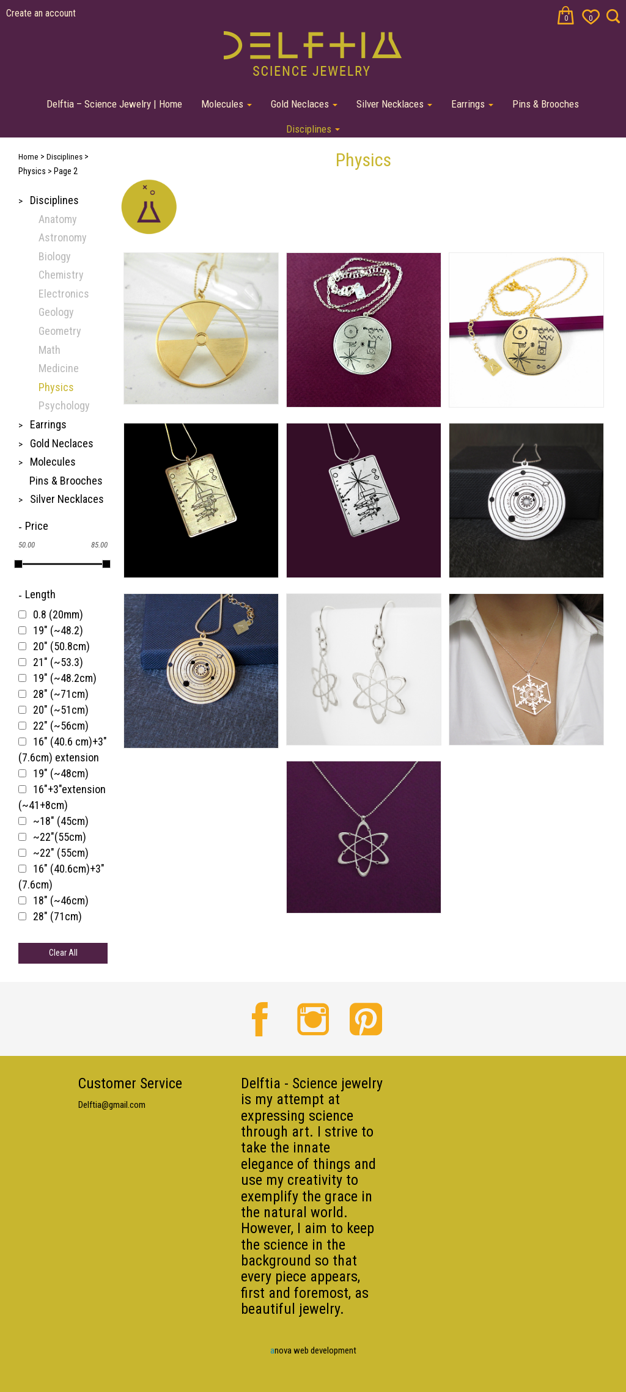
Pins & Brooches (545, 104)
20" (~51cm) (61, 709)
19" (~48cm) (61, 773)
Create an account (41, 13)
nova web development (313, 1350)
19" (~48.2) (58, 630)
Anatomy (58, 219)
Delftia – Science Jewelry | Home (114, 104)
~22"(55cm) (59, 836)
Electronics (64, 293)
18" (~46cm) (61, 900)
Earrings (472, 104)
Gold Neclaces (304, 104)
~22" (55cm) (61, 852)
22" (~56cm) (61, 725)
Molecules (226, 104)
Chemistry (61, 274)
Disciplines (313, 129)
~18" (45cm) (61, 821)
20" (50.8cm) (61, 646)
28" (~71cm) (61, 693)
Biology (55, 256)
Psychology (64, 405)
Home (28, 156)
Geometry (60, 330)
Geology (56, 312)
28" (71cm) (57, 916)
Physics (56, 387)
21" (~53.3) (58, 662)
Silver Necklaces (394, 104)
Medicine (59, 368)
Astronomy (63, 237)
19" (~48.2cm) (65, 678)
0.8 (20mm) (58, 614)
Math (50, 349)
